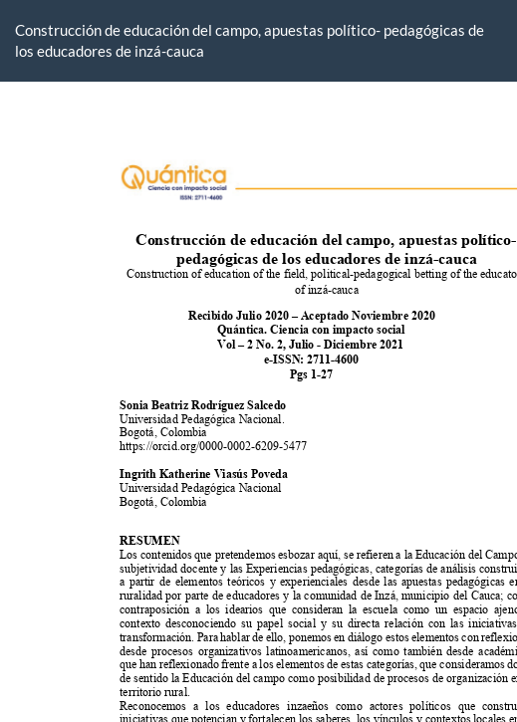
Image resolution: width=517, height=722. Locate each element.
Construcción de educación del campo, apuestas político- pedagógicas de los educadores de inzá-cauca (249, 40)
